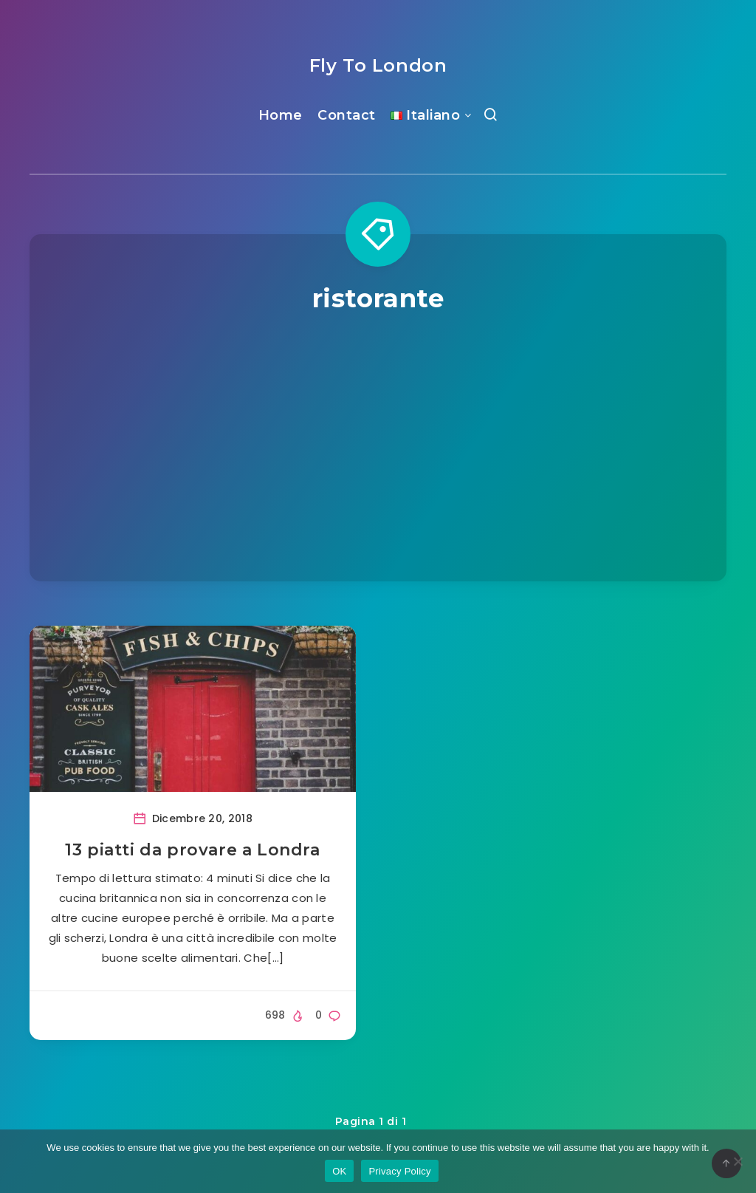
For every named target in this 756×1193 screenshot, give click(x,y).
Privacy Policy (399, 1171)
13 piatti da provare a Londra (192, 850)
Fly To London (378, 65)
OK (339, 1171)
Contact (346, 115)
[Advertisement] (378, 426)
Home (280, 115)
